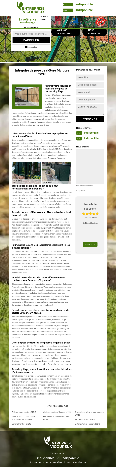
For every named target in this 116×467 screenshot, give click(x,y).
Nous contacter (94, 32)
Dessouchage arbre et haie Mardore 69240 (89, 413)
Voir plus (90, 244)
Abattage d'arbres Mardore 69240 (57, 412)
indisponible (84, 4)
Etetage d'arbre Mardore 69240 (87, 424)
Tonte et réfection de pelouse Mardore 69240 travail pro (23, 418)
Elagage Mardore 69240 (21, 424)
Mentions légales (76, 462)
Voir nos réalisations (64, 32)
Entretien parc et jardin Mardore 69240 (56, 418)
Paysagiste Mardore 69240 (85, 419)
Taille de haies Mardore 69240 (24, 412)
